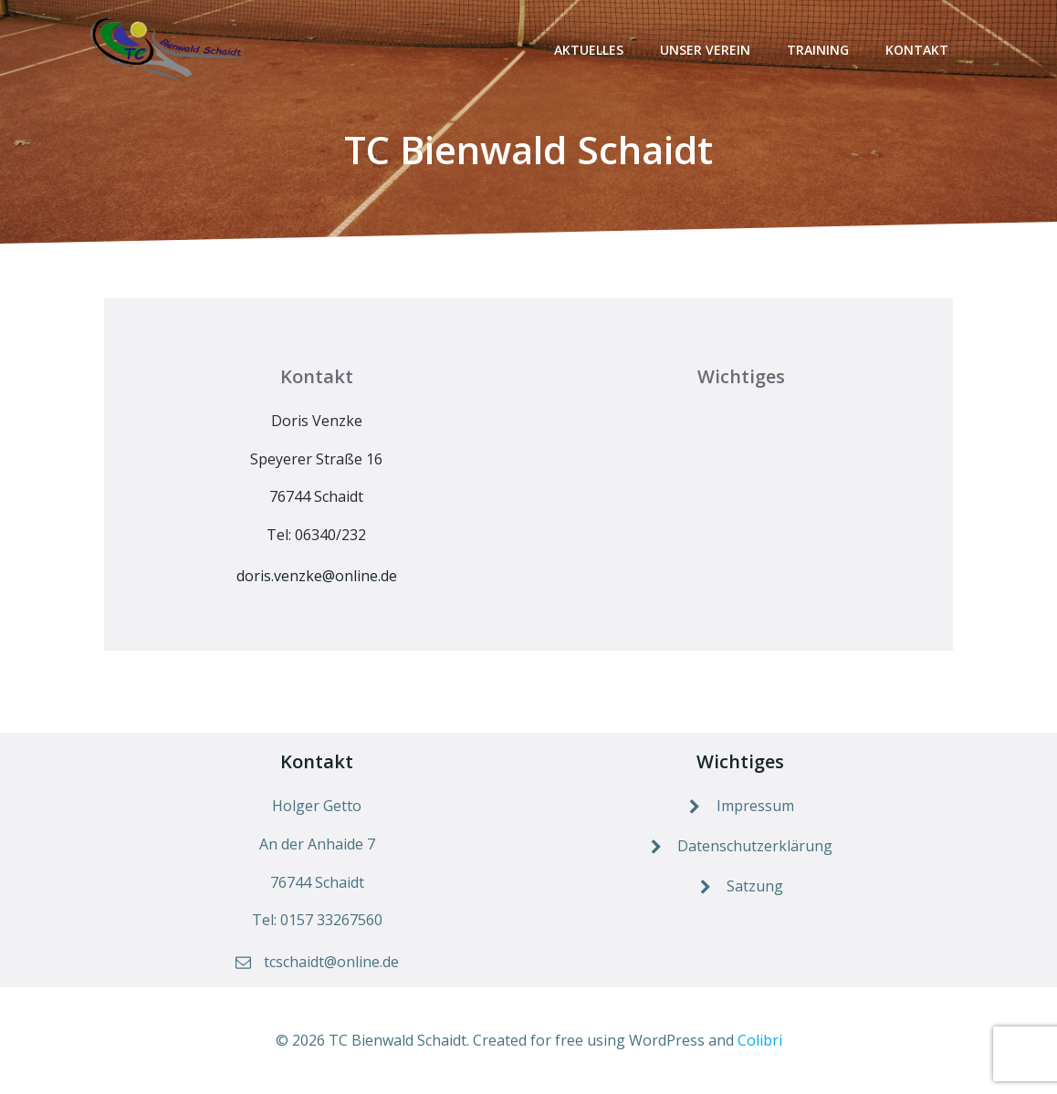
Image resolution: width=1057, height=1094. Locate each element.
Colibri (760, 1040)
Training (818, 49)
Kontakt (916, 49)
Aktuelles (588, 49)
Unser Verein (705, 49)
